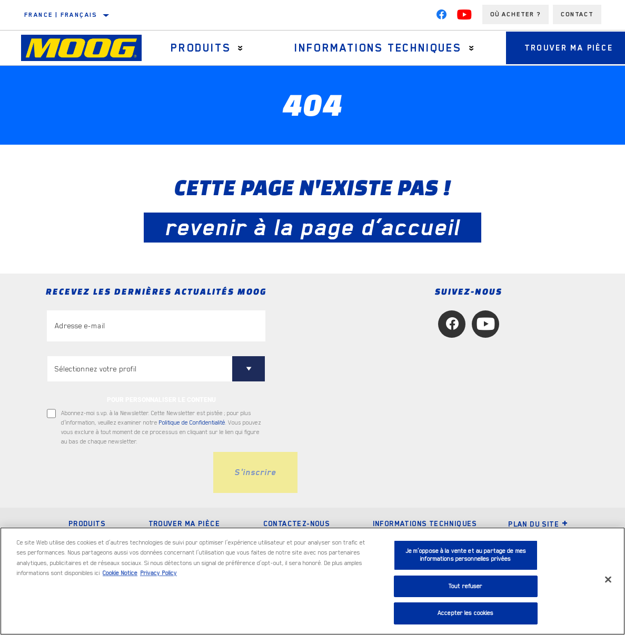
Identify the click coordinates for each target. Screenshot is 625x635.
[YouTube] (464, 17)
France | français (60, 14)
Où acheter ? (515, 14)
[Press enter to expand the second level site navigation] (238, 48)
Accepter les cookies (466, 613)
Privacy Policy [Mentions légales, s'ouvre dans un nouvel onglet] (158, 573)
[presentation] (127, 472)
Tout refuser (466, 586)
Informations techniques (371, 48)
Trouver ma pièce (184, 523)
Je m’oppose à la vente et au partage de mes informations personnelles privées (466, 555)
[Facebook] (441, 17)
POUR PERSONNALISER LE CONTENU (161, 400)
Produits (198, 48)
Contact (577, 14)
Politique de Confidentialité (192, 422)
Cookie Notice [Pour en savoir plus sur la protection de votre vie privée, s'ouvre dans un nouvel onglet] (120, 573)
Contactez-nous (296, 523)
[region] (312, 581)
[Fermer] (608, 579)
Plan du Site (538, 524)
